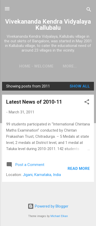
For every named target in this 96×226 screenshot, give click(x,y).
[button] (87, 103)
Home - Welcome (36, 66)
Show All (80, 86)
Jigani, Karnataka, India (42, 174)
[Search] (89, 10)
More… (70, 66)
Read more (79, 168)
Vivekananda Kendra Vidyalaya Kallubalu (48, 24)
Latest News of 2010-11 (34, 102)
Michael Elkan (59, 216)
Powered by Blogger (48, 206)
